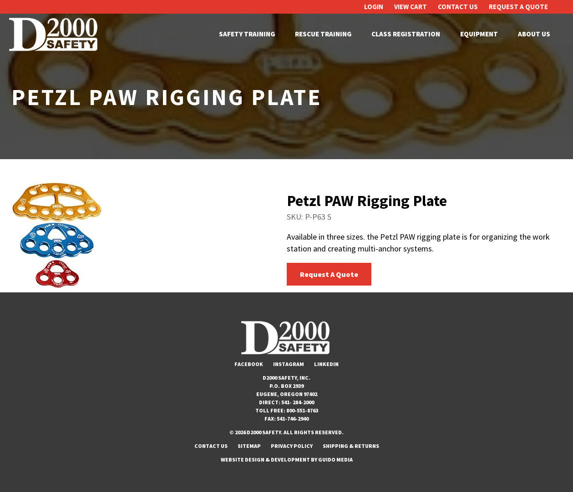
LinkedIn (326, 364)
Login (373, 6)
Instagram (288, 364)
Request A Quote (518, 6)
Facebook (248, 364)
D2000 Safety (54, 34)
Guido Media (335, 459)
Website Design (242, 459)
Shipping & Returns (351, 445)
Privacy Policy (292, 445)
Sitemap (249, 445)
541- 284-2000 (297, 402)
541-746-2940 (293, 418)
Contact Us (458, 6)
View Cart (410, 6)
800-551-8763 (302, 410)
